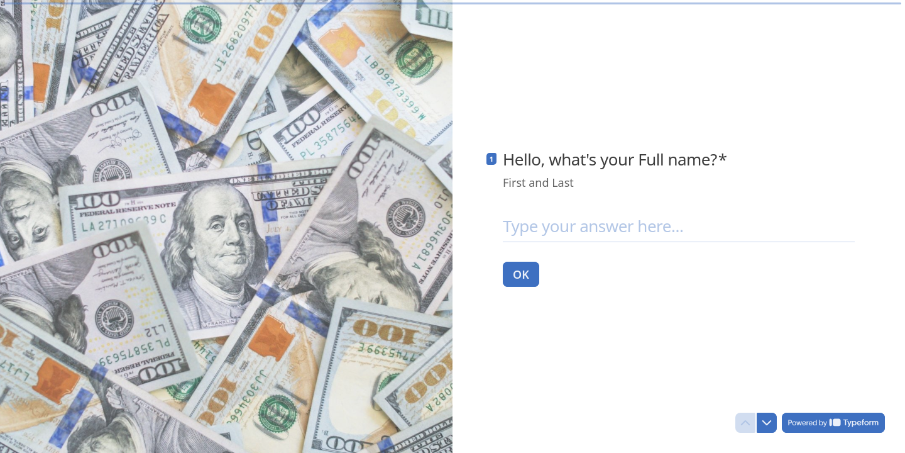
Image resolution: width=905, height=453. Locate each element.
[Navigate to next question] (767, 423)
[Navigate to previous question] (745, 423)
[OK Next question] (521, 273)
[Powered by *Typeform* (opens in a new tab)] (833, 423)
